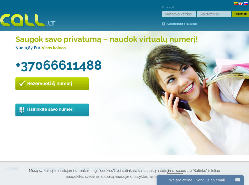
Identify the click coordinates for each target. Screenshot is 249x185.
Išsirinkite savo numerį (50, 109)
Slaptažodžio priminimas (182, 23)
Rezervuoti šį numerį (49, 83)
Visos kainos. (54, 47)
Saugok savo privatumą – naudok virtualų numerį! (106, 39)
